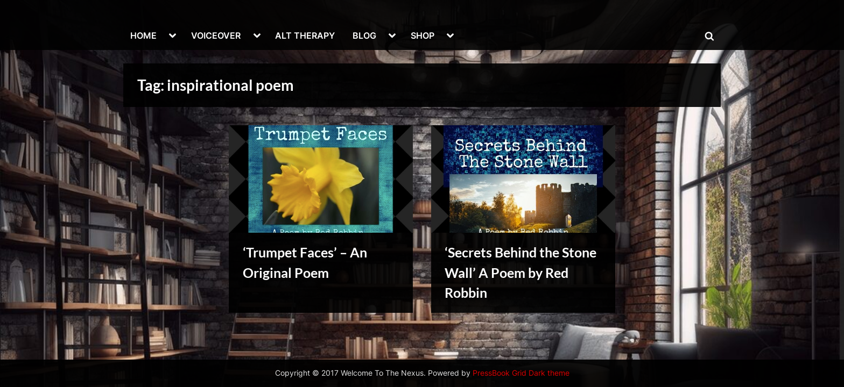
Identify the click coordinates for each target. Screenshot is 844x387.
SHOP (422, 35)
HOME (143, 35)
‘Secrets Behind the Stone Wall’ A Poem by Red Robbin (521, 272)
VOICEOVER (216, 35)
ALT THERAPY (305, 35)
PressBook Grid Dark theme (521, 373)
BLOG (364, 35)
